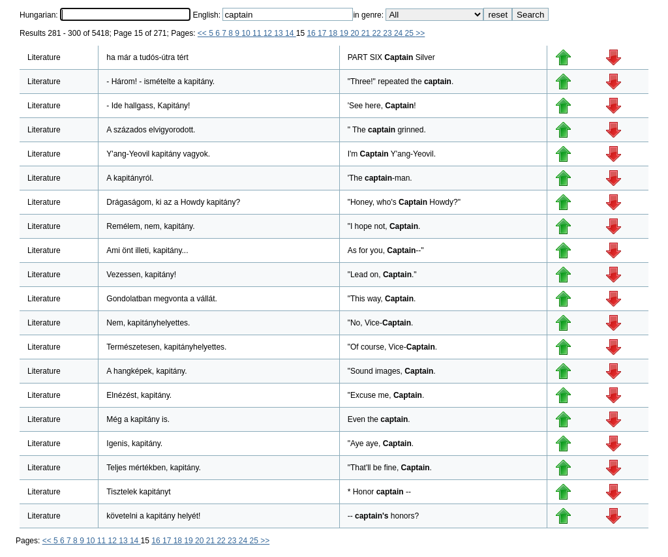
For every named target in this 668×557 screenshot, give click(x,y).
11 (258, 33)
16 (312, 33)
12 (269, 33)
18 (334, 33)
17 (323, 33)
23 (388, 33)
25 (410, 33)
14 (290, 33)
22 (378, 33)
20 (355, 33)
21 (366, 33)
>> (420, 33)
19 (344, 33)
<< (203, 33)
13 (279, 33)
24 (399, 33)
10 (246, 33)
